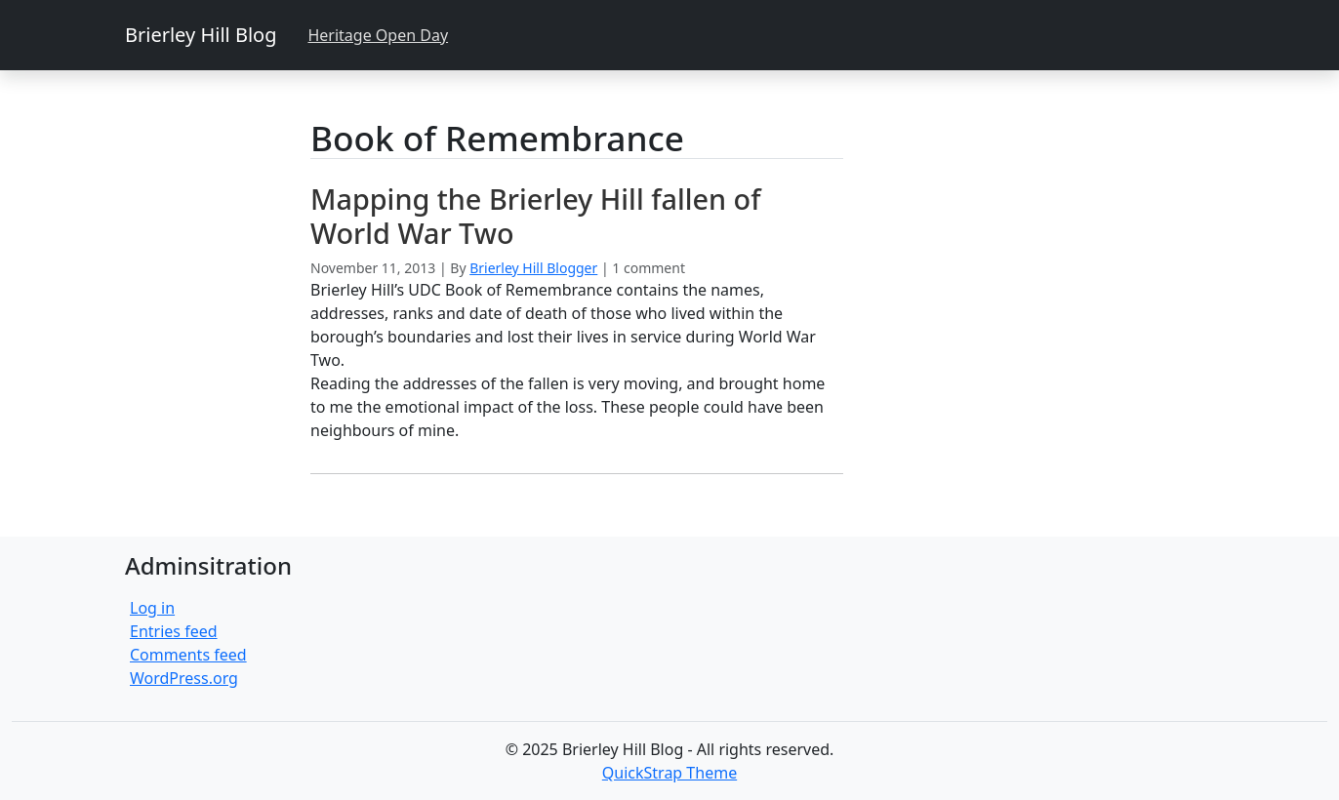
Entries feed (174, 631)
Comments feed (188, 654)
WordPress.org (184, 678)
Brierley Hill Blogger (533, 268)
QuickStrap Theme (669, 772)
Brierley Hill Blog (200, 34)
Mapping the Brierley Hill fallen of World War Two (535, 216)
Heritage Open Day (377, 35)
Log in (152, 608)
